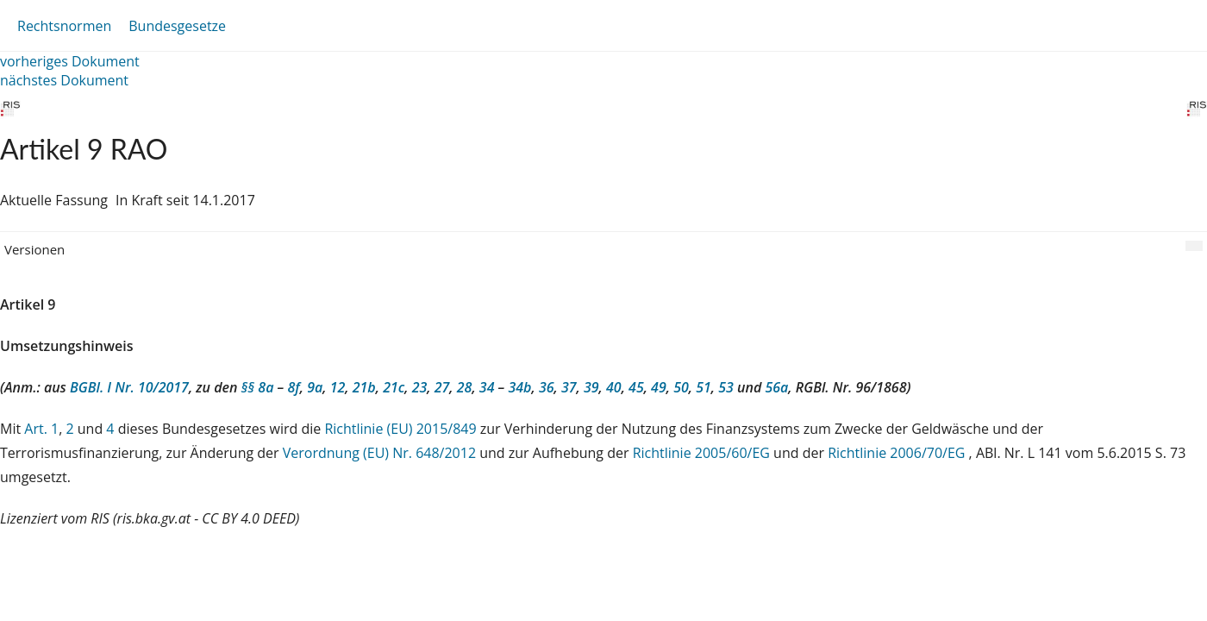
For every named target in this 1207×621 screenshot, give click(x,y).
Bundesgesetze (177, 25)
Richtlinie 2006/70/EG (898, 452)
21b (364, 387)
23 (420, 387)
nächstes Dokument (64, 80)
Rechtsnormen (64, 25)
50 (681, 387)
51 (703, 387)
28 (464, 387)
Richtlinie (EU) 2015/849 (401, 428)
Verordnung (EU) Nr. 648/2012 (381, 452)
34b (519, 387)
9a (314, 387)
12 (338, 387)
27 (442, 387)
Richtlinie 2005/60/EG (703, 452)
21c (393, 387)
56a (776, 387)
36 (546, 387)
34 (487, 387)
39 (591, 387)
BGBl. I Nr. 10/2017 (129, 387)
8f (293, 387)
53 (726, 387)
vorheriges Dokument (70, 61)
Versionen (34, 249)
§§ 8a (257, 387)
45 (636, 387)
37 (569, 387)
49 (658, 387)
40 (614, 387)
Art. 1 (41, 428)
